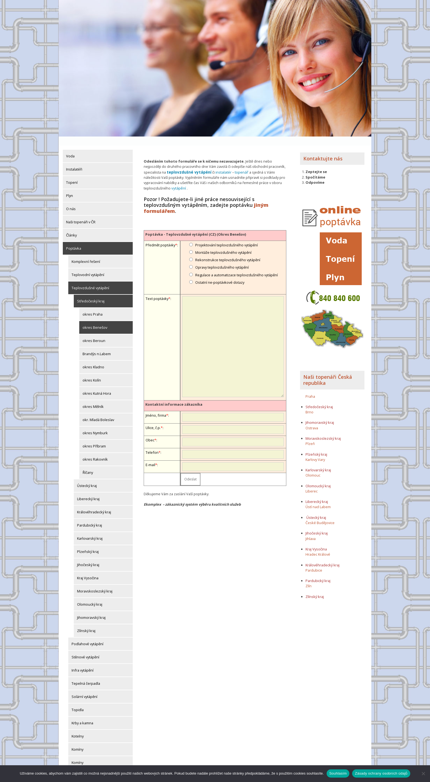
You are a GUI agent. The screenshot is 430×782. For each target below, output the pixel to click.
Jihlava (310, 529)
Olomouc (312, 466)
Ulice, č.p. (153, 417)
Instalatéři (74, 160)
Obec (150, 430)
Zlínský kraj (86, 621)
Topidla (78, 700)
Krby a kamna (82, 713)
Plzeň (310, 434)
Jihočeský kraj (88, 555)
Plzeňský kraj (88, 542)
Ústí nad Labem (318, 497)
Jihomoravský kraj (91, 608)
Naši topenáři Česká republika (327, 370)
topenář (237, 162)
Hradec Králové (317, 545)
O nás (71, 199)
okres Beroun (94, 331)
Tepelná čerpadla (86, 674)
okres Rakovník (95, 450)
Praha (310, 387)
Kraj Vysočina (87, 568)
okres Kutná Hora (97, 384)
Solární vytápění (84, 687)
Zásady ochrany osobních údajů (381, 773)
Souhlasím (338, 773)
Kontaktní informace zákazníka (173, 394)
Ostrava (311, 418)
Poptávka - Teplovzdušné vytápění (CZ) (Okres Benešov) (195, 224)
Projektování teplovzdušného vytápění (226, 235)
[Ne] (423, 773)
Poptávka (73, 239)
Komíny (77, 740)
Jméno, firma (156, 405)
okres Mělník (93, 397)
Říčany (88, 463)
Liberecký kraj (88, 489)
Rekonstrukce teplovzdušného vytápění (227, 250)
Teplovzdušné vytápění (90, 278)
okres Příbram (94, 437)
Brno (309, 402)
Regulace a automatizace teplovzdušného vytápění (236, 265)
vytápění (178, 178)
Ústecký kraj (87, 476)
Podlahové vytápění (87, 634)
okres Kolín (92, 371)
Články (71, 226)
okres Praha (93, 305)
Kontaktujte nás (323, 149)
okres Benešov (95, 318)
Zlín (308, 576)
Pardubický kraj (89, 516)
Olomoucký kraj (89, 595)
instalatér (220, 162)
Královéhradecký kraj (94, 502)
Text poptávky (157, 288)
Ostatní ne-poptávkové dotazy (219, 272)
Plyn (69, 186)
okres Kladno (93, 357)
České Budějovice (320, 513)
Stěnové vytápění (85, 647)
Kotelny (78, 727)
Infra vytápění (83, 661)
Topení (72, 173)
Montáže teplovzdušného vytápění (223, 242)
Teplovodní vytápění (88, 265)
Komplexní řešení (86, 252)
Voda (70, 146)
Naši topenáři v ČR (80, 212)
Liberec (311, 482)
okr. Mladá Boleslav (98, 410)
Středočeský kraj (90, 292)
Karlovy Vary (315, 450)
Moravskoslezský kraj (94, 582)
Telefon (152, 442)
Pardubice (313, 561)
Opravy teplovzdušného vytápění (222, 257)
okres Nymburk (95, 423)
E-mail (150, 454)
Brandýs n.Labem (97, 344)
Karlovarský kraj (90, 529)
